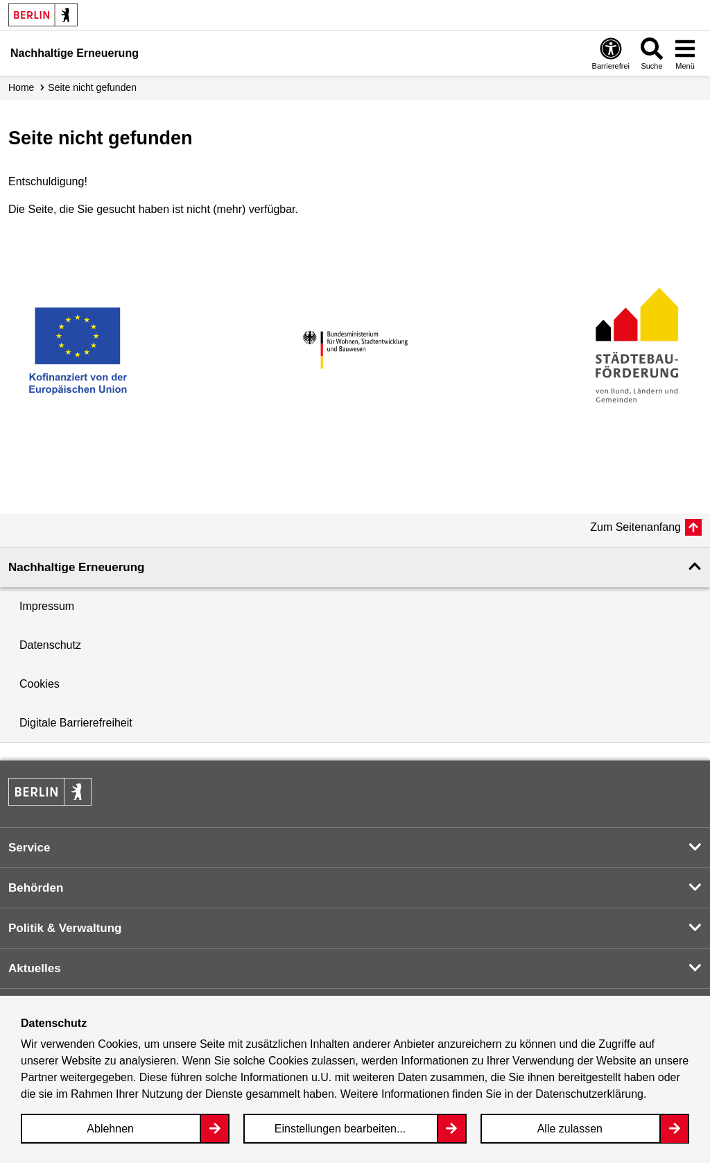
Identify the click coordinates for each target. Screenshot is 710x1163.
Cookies (39, 684)
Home (21, 87)
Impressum (46, 606)
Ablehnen (110, 1129)
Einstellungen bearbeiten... (340, 1129)
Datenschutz (50, 645)
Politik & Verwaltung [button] (64, 928)
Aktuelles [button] (34, 968)
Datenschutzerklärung (589, 1094)
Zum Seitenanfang (635, 527)
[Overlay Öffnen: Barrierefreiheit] (611, 53)
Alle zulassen (570, 1129)
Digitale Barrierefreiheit (75, 723)
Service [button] (29, 847)
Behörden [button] (35, 887)
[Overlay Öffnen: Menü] (685, 53)
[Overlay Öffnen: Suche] (651, 53)
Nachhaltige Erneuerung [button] (76, 567)
